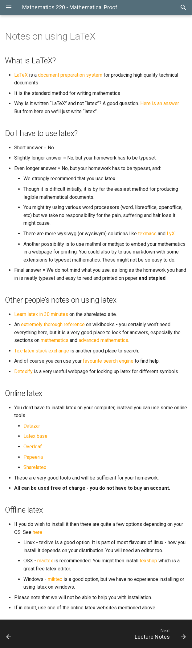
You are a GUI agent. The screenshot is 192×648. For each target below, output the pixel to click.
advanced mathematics (103, 340)
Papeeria (33, 457)
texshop (148, 561)
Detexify (23, 371)
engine (126, 361)
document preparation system (70, 75)
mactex (45, 561)
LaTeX (21, 75)
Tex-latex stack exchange (41, 351)
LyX (171, 234)
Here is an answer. (160, 103)
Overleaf (32, 447)
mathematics (54, 340)
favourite (92, 361)
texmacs (147, 234)
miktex (55, 579)
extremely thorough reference (53, 324)
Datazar (31, 426)
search (110, 361)
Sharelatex (34, 467)
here (37, 532)
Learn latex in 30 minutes (41, 314)
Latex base (35, 436)
